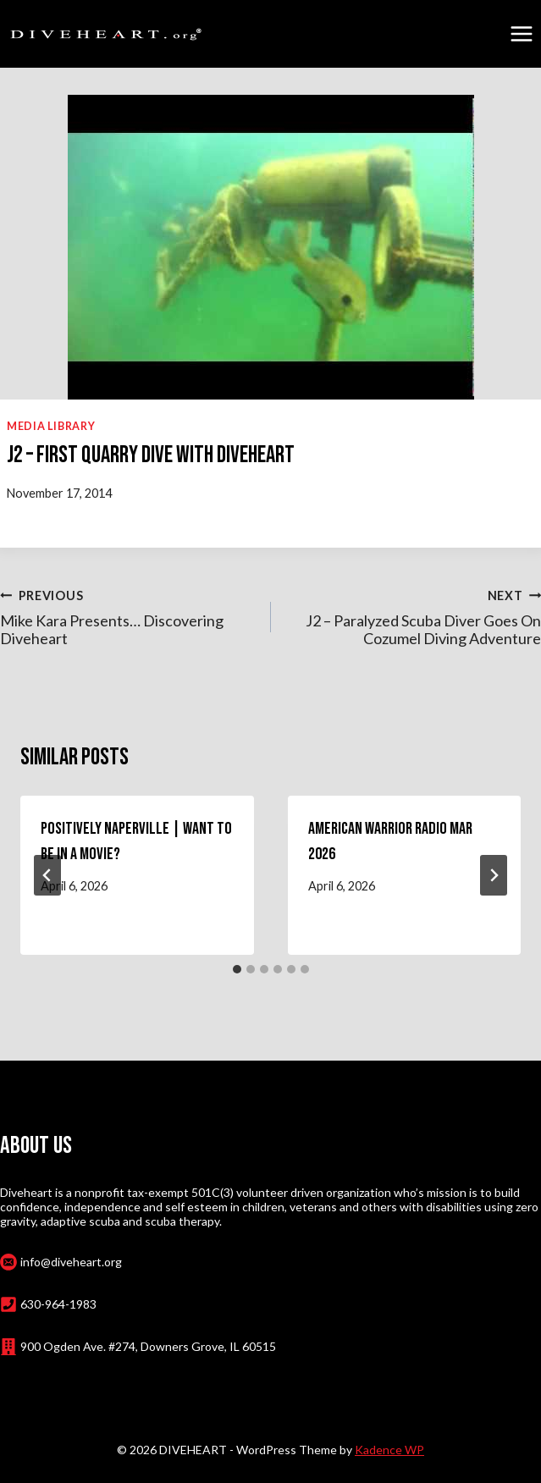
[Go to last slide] (47, 875)
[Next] (493, 875)
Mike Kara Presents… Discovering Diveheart (128, 617)
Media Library (51, 426)
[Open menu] (521, 33)
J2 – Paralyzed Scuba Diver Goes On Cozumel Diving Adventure (414, 617)
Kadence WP (389, 1449)
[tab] (237, 969)
